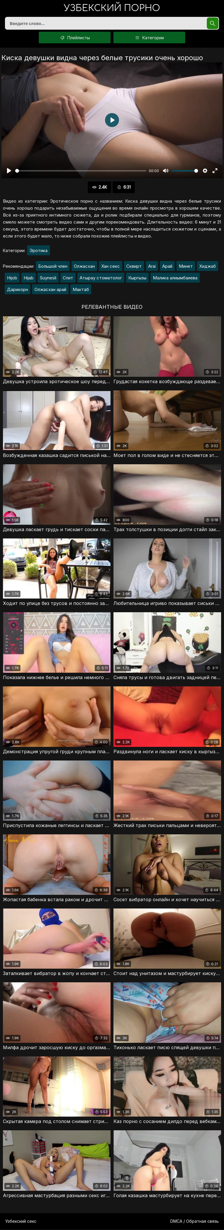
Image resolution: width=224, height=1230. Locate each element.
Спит (68, 278)
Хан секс (110, 266)
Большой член (52, 266)
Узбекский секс (20, 1221)
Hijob (12, 278)
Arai (152, 266)
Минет (186, 266)
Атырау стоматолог (101, 278)
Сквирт (134, 266)
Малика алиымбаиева (175, 278)
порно (112, 8)
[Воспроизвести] (9, 171)
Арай (167, 266)
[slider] (80, 171)
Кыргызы (137, 278)
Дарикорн (17, 290)
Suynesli (48, 278)
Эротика (38, 251)
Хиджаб (207, 266)
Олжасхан (84, 266)
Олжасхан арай (50, 290)
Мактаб (81, 290)
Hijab (29, 278)
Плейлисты (75, 38)
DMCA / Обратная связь (194, 1221)
